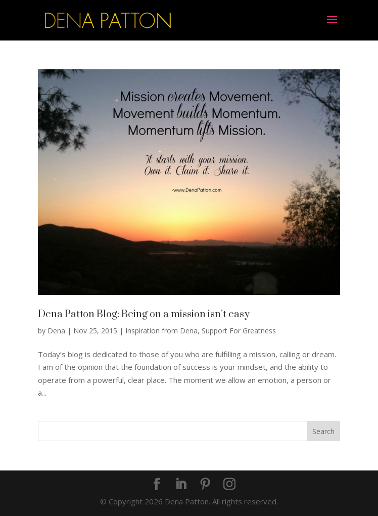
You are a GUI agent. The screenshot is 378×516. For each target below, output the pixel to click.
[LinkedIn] (181, 484)
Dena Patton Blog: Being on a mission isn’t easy (144, 314)
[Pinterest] (205, 484)
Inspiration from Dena (161, 330)
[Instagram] (229, 484)
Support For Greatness (239, 330)
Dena (56, 330)
